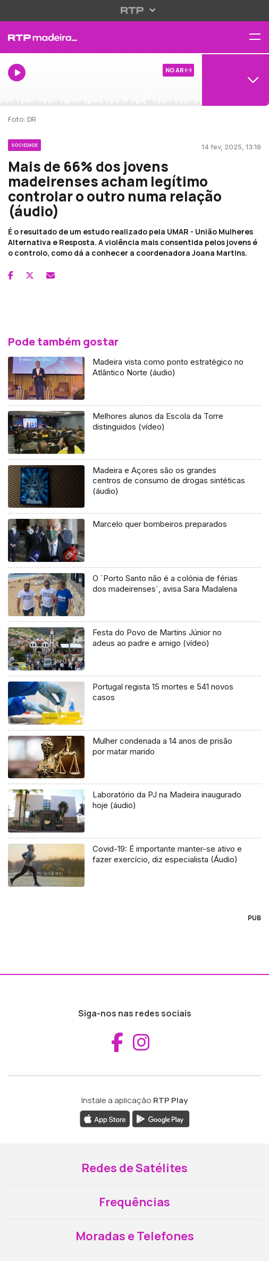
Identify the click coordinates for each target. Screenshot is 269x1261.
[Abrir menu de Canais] (236, 79)
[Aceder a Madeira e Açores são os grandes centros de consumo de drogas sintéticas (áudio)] (134, 487)
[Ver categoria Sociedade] (24, 143)
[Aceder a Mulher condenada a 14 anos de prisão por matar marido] (134, 757)
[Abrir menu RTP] (134, 10)
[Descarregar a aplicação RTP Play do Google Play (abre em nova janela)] (161, 1118)
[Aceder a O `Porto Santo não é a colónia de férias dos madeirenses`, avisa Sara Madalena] (134, 595)
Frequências (134, 1202)
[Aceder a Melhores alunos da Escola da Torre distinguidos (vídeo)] (134, 433)
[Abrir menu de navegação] (259, 37)
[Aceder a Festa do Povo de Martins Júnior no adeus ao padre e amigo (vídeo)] (134, 649)
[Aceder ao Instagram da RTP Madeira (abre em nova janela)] (141, 1042)
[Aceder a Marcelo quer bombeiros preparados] (134, 541)
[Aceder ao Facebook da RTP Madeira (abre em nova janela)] (117, 1042)
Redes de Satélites (134, 1168)
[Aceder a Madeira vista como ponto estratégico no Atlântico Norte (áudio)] (134, 378)
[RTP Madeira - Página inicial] (89, 37)
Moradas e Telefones (134, 1236)
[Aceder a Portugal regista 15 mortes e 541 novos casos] (134, 703)
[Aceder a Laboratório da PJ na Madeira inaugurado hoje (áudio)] (134, 811)
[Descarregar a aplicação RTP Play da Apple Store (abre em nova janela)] (105, 1118)
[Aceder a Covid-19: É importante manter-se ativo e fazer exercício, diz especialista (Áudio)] (134, 865)
